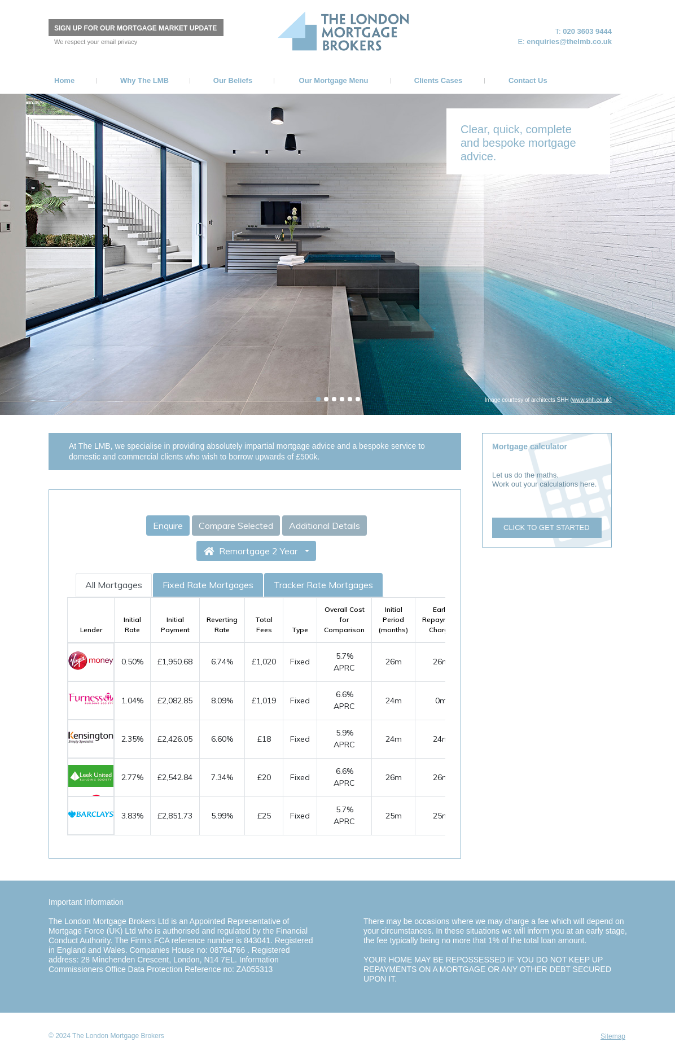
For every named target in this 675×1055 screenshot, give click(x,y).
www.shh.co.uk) (592, 400)
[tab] (318, 399)
